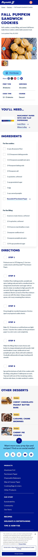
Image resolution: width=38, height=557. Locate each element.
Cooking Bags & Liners (12, 486)
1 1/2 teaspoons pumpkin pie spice (18, 160)
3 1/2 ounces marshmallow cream (18, 227)
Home (3, 7)
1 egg (9, 188)
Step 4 (11, 322)
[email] (18, 80)
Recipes (9, 7)
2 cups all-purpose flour (15, 149)
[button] (31, 2)
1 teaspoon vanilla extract (15, 232)
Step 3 (11, 306)
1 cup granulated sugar (14, 182)
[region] (19, 544)
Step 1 (11, 257)
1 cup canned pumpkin (14, 193)
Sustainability (9, 501)
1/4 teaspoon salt (13, 171)
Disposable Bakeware (12, 478)
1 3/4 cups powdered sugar (16, 244)
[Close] (35, 534)
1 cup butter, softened (14, 177)
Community (8, 505)
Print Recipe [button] (12, 74)
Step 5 (11, 341)
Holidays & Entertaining (17, 521)
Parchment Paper (10, 474)
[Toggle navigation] (35, 2)
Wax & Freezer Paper (12, 482)
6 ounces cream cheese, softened (18, 216)
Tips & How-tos (12, 526)
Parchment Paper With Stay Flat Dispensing (25, 119)
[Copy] (21, 80)
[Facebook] (8, 80)
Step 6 (11, 366)
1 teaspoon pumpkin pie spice (17, 238)
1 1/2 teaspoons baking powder (17, 154)
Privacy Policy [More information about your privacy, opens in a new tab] (22, 544)
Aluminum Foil (9, 470)
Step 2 (11, 276)
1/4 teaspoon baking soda (15, 165)
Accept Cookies (19, 553)
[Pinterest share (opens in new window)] (15, 80)
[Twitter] (12, 80)
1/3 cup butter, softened (15, 221)
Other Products (10, 490)
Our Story (8, 509)
